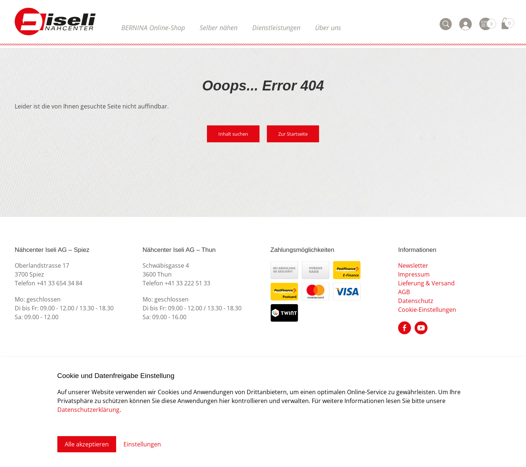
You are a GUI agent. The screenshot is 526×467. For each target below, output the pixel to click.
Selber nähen (218, 27)
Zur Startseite (293, 134)
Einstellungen (142, 444)
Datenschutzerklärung (88, 410)
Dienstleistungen (276, 27)
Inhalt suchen (233, 134)
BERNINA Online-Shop (153, 27)
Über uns (328, 27)
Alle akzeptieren (87, 444)
